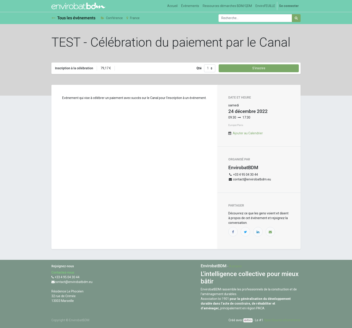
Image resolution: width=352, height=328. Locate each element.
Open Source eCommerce (282, 320)
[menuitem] (172, 6)
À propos (235, 266)
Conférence (112, 18)
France (133, 18)
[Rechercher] (296, 18)
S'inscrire (258, 68)
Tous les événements (73, 18)
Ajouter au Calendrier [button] (248, 133)
